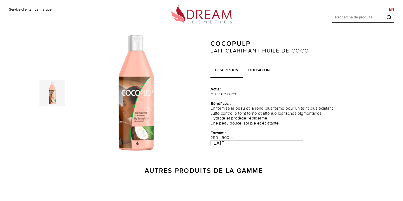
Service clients (20, 9)
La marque (43, 9)
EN (391, 9)
